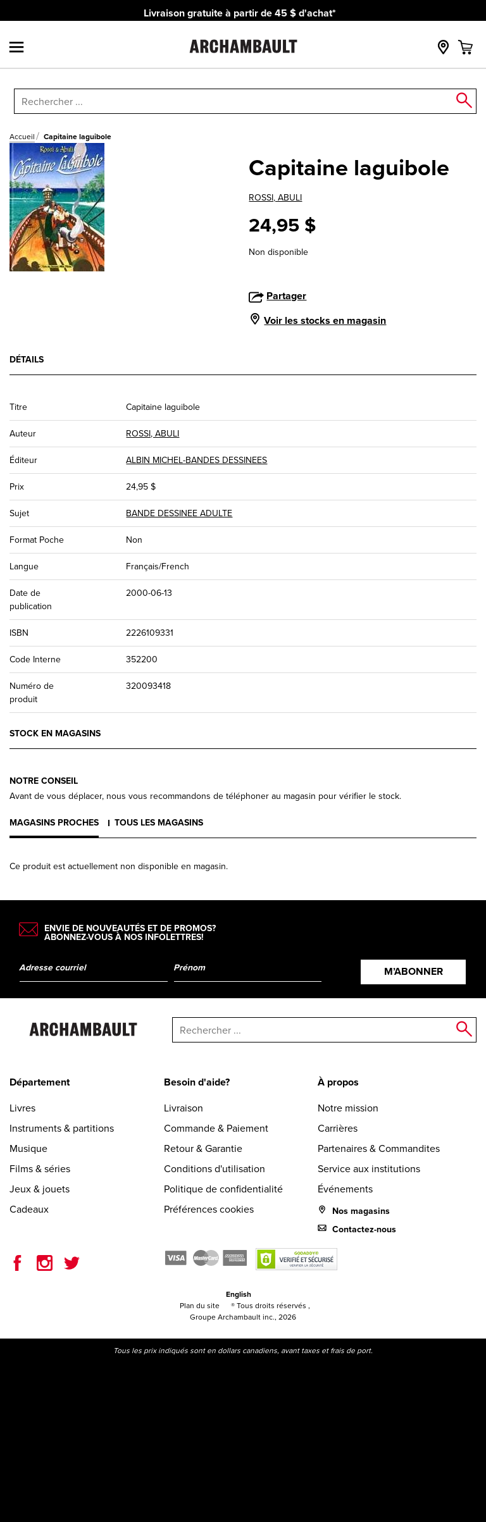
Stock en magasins (55, 733)
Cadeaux (29, 1209)
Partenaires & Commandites (379, 1148)
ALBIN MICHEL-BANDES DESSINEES (196, 460)
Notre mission (348, 1108)
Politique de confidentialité (223, 1189)
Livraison (183, 1108)
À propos (338, 1082)
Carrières (338, 1128)
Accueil (22, 136)
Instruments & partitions (61, 1128)
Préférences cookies (209, 1209)
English (238, 1294)
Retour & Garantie (203, 1148)
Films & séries (39, 1168)
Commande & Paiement (216, 1128)
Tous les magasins (159, 822)
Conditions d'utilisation (214, 1168)
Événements (345, 1189)
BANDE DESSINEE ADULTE (179, 513)
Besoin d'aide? (197, 1082)
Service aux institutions (369, 1168)
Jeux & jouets (39, 1189)
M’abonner (413, 971)
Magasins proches (54, 822)
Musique (28, 1148)
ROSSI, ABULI (275, 197)
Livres (22, 1108)
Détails (26, 359)
